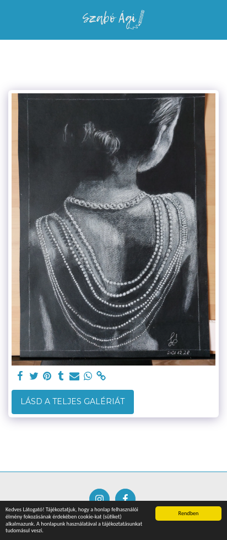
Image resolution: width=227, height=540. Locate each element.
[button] (12, 19)
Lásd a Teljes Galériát (72, 401)
